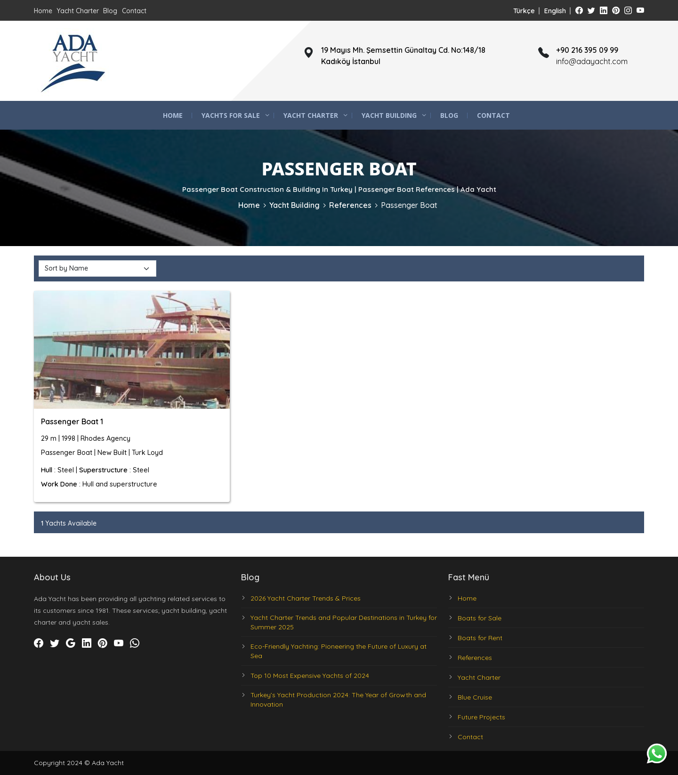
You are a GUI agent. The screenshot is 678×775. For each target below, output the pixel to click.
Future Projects (481, 717)
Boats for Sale (479, 618)
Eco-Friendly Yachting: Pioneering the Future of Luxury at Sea (338, 651)
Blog (110, 11)
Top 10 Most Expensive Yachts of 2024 (309, 675)
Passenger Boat (409, 205)
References (350, 205)
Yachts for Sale (231, 115)
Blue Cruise (475, 697)
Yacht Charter (77, 11)
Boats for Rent (480, 638)
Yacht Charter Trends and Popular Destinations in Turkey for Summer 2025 (343, 622)
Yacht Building (389, 115)
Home (43, 11)
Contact (134, 11)
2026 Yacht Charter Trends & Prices (305, 598)
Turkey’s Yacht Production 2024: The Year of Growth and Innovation (338, 700)
